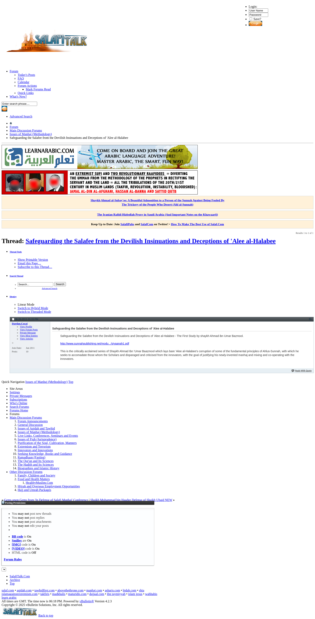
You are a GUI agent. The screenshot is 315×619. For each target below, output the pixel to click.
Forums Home (19, 410)
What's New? (18, 96)
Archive (15, 580)
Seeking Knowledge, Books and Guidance (45, 453)
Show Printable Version (33, 259)
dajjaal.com (96, 594)
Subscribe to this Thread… (35, 267)
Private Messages (21, 396)
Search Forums (19, 406)
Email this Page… (29, 263)
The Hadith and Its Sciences (36, 464)
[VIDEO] (18, 548)
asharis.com (112, 590)
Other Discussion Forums (26, 472)
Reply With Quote (301, 370)
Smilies (17, 540)
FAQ (21, 78)
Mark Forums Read (38, 89)
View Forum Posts (29, 329)
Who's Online (18, 403)
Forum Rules (13, 559)
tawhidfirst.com (44, 590)
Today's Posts (26, 75)
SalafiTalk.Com (20, 576)
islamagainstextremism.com (20, 594)
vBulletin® (87, 601)
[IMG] (16, 544)
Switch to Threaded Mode (34, 311)
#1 (310, 318)
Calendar (23, 82)
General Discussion (30, 425)
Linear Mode (26, 304)
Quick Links (26, 93)
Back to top (45, 615)
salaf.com (8, 590)
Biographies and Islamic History (38, 468)
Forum (14, 71)
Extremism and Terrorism (34, 446)
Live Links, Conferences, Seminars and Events (48, 435)
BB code (17, 536)
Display (13, 296)
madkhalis (58, 594)
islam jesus (135, 594)
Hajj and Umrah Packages (34, 490)
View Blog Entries (29, 335)
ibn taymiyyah (116, 594)
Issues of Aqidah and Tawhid (36, 428)
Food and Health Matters (34, 479)
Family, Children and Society (36, 475)
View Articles (26, 338)
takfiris (44, 594)
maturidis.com (77, 594)
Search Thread (16, 276)
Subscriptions (18, 399)
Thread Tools (16, 252)
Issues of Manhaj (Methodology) (31, 134)
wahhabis (151, 594)
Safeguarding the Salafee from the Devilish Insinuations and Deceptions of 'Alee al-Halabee (151, 241)
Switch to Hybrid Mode (33, 308)
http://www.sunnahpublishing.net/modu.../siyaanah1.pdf (94, 343)
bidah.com (129, 590)
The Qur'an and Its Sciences (36, 461)
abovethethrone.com (70, 590)
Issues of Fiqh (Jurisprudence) (37, 439)
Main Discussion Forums (26, 130)
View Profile (26, 326)
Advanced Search (21, 116)
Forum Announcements (33, 421)
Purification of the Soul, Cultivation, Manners (47, 443)
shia (141, 590)
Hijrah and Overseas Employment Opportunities (49, 486)
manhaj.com (94, 590)
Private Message (28, 332)
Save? (255, 19)
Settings (15, 392)
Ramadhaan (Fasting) (31, 457)
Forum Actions (27, 85)
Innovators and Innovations (35, 450)
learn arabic (9, 597)
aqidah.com (24, 590)
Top (70, 382)
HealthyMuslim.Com (39, 482)
